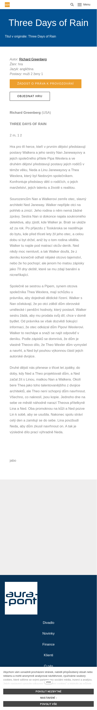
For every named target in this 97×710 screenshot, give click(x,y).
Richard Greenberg (33, 59)
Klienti (48, 655)
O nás (48, 666)
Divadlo (48, 623)
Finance (48, 644)
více (48, 681)
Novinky (48, 633)
